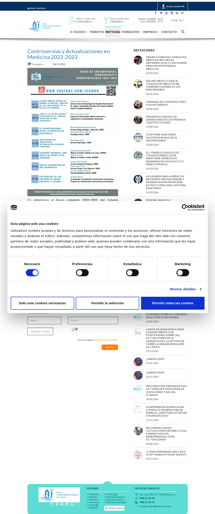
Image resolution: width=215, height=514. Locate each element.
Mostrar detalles (183, 289)
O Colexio (79, 32)
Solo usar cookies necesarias (42, 303)
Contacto (169, 32)
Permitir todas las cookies (172, 303)
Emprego (151, 32)
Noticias (41, 8)
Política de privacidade (105, 340)
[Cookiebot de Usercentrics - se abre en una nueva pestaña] (185, 207)
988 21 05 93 (147, 498)
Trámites (96, 32)
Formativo (35, 64)
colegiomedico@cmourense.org (155, 506)
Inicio (31, 8)
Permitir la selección (107, 303)
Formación (131, 32)
